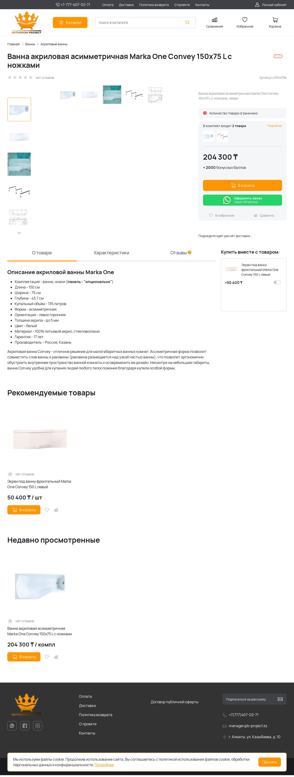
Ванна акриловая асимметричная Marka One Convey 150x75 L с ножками (39, 633)
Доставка (87, 707)
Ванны (30, 44)
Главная (13, 44)
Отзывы (180, 254)
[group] (114, 162)
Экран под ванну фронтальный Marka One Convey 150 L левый (39, 486)
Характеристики (111, 254)
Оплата (85, 698)
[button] (19, 232)
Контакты (87, 734)
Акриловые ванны (53, 44)
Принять (269, 762)
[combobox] (145, 22)
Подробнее (274, 126)
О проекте (87, 725)
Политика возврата (95, 716)
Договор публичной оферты (174, 703)
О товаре (42, 254)
